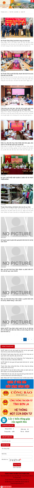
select (33, 441)
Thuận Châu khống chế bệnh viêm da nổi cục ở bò (15, 207)
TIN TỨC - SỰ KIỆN (13, 12)
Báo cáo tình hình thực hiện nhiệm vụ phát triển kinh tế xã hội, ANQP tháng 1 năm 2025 (17, 299)
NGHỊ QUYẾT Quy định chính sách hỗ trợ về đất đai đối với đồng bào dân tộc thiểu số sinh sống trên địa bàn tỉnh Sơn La (17, 330)
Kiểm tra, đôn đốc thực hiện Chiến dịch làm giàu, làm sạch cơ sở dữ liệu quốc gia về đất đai (17, 143)
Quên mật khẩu (17, 467)
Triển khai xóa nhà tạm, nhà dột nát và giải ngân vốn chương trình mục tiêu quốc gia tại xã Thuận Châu (17, 109)
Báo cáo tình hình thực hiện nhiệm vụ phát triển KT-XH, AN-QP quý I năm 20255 (17, 270)
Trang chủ (4, 12)
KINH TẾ (23, 12)
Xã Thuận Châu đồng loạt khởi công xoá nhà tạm (15, 40)
